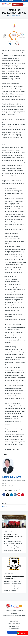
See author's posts (11, 490)
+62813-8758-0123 (15, 626)
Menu (26, 4)
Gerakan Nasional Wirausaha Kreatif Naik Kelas (14, 537)
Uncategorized (5, 506)
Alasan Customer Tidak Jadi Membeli (14, 578)
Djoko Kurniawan (11, 15)
